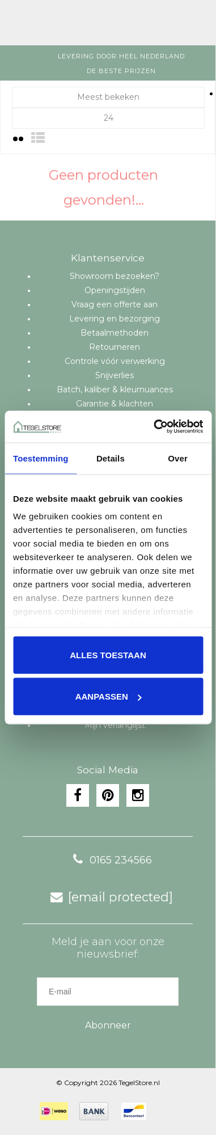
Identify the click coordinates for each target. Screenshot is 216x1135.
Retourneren (114, 347)
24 (108, 118)
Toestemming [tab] (41, 458)
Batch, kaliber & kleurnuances (115, 389)
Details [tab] (110, 458)
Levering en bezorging (114, 319)
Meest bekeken (108, 97)
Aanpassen (108, 696)
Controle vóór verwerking (115, 361)
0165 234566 (109, 860)
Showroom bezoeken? (114, 276)
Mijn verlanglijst (114, 725)
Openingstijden (114, 290)
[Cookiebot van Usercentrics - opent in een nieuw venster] (154, 427)
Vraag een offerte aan (114, 304)
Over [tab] (178, 458)
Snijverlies (114, 375)
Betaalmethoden (115, 333)
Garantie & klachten (114, 404)
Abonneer (108, 1025)
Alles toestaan (108, 654)
